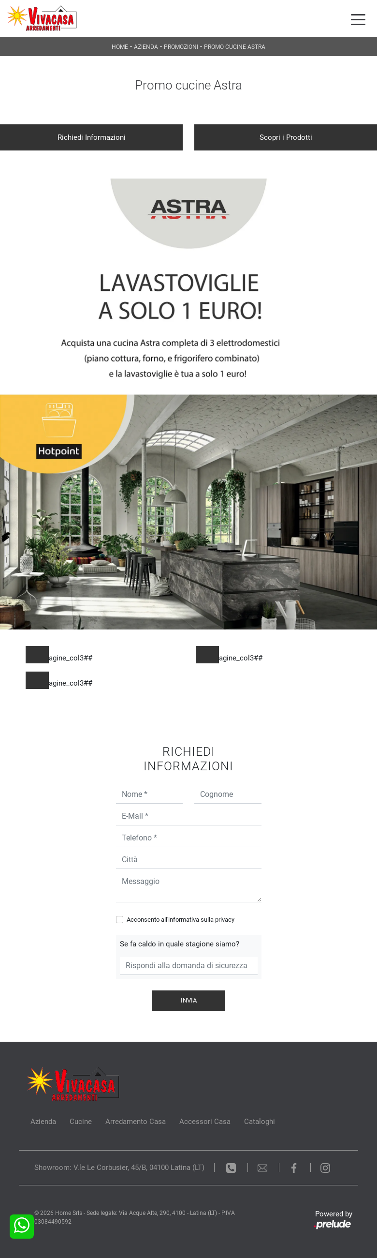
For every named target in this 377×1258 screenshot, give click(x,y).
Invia (189, 1000)
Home (120, 47)
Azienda (146, 47)
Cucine (81, 1121)
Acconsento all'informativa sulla (180, 919)
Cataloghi (259, 1121)
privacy (224, 919)
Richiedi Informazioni (92, 137)
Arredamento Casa (135, 1121)
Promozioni (181, 47)
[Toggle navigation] (358, 19)
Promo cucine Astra (234, 47)
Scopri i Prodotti (286, 137)
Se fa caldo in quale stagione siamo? (179, 944)
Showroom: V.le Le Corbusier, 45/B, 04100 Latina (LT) (119, 1167)
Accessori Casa (205, 1121)
